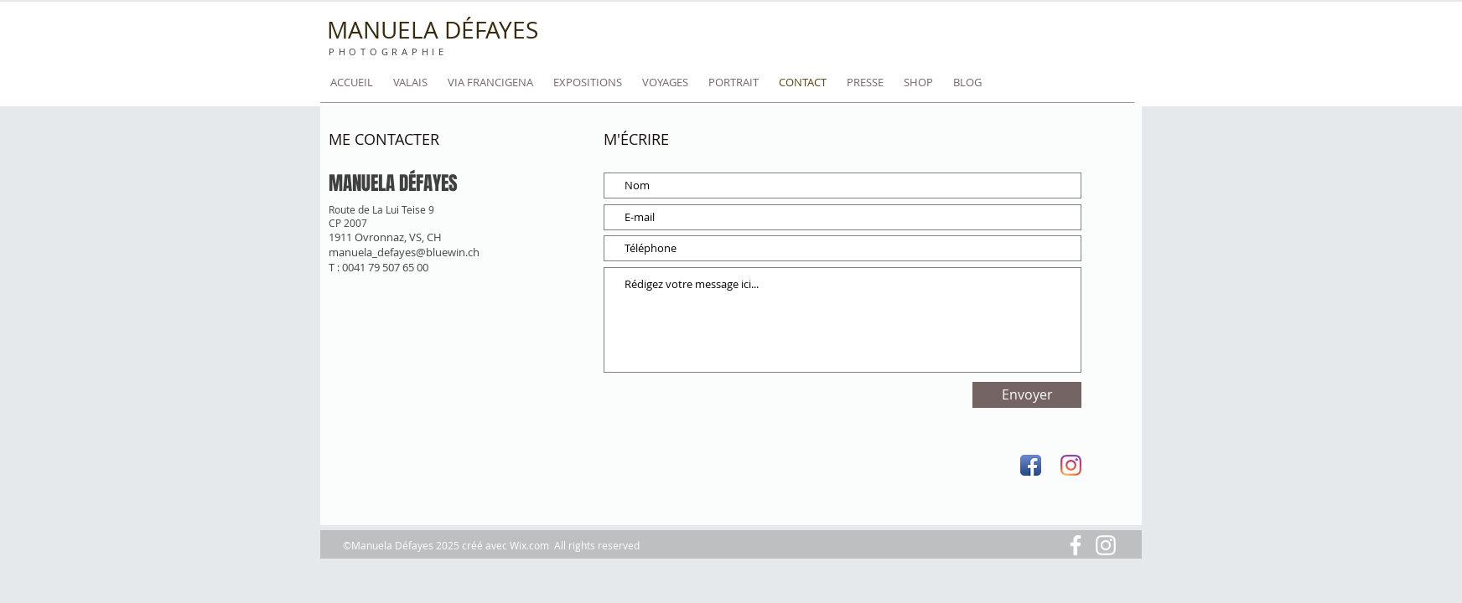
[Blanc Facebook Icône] (1075, 545)
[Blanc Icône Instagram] (1105, 545)
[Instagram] (1070, 465)
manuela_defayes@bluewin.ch (404, 252)
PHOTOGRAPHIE (388, 52)
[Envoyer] (1026, 395)
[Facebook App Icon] (1030, 465)
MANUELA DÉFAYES (432, 29)
